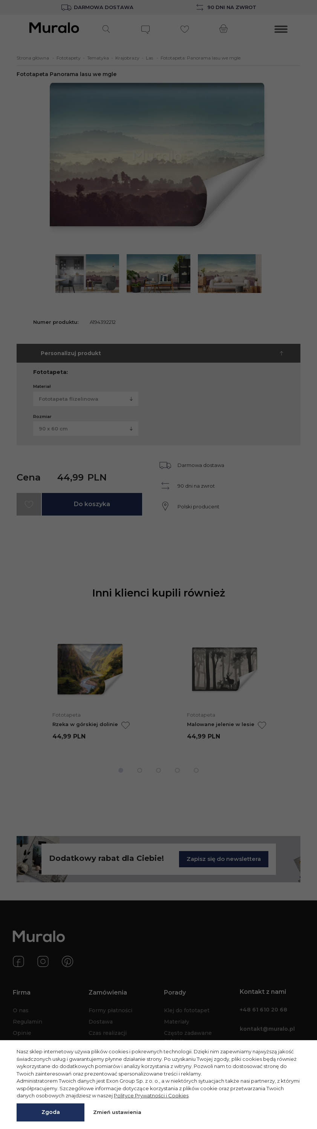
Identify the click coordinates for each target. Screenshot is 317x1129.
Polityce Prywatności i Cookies (151, 1095)
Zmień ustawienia (117, 1112)
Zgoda (50, 1112)
